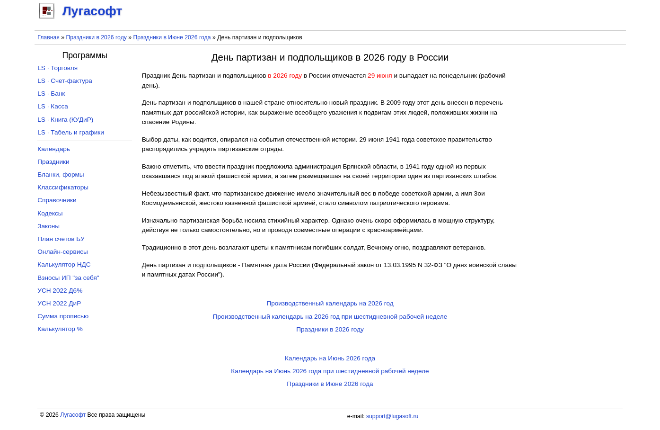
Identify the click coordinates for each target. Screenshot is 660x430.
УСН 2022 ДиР (59, 303)
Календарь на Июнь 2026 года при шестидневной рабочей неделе (330, 371)
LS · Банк (51, 93)
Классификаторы (62, 187)
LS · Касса (52, 106)
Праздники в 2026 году (96, 37)
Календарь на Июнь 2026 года (330, 358)
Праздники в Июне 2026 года (172, 37)
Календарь (53, 148)
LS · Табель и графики (70, 132)
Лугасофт (73, 415)
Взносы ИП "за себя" (68, 277)
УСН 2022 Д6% (59, 290)
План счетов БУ (60, 238)
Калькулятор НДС (63, 264)
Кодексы (49, 213)
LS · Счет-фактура (64, 80)
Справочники (56, 200)
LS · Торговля (57, 68)
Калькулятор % (59, 328)
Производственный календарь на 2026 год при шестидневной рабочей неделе (330, 316)
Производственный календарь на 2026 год (329, 303)
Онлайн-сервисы (62, 251)
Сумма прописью (62, 316)
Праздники (53, 161)
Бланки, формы (60, 174)
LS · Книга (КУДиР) (65, 119)
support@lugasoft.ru (392, 416)
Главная (48, 37)
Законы (48, 226)
